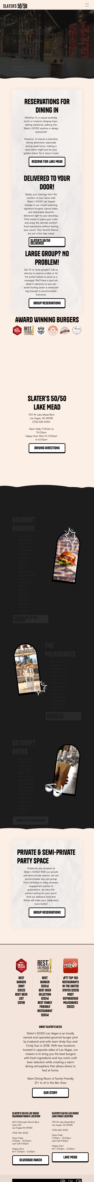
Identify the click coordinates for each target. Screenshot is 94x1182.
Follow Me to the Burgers (25, 608)
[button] (87, 5)
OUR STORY (50, 1092)
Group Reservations (47, 303)
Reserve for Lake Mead (47, 161)
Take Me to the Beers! (30, 809)
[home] (15, 5)
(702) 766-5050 (20, 1132)
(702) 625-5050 (21, 40)
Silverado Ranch (30, 1160)
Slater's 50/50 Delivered (40, 242)
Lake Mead (70, 1157)
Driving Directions (47, 448)
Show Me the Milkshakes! (55, 705)
